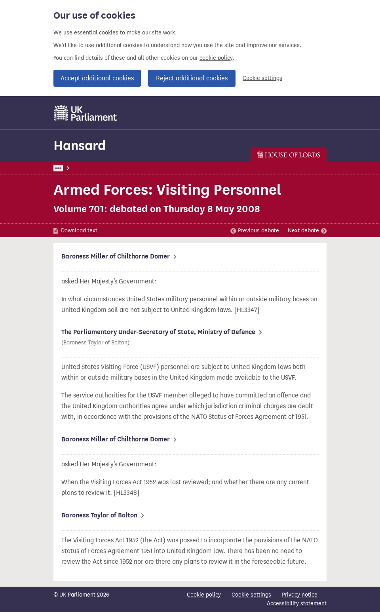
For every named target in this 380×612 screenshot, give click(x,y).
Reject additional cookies (192, 78)
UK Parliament (71, 168)
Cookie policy (204, 594)
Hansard (79, 145)
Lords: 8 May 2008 (155, 168)
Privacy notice (299, 594)
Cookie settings (262, 78)
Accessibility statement (297, 603)
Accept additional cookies (97, 78)
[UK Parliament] (85, 113)
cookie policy (216, 58)
